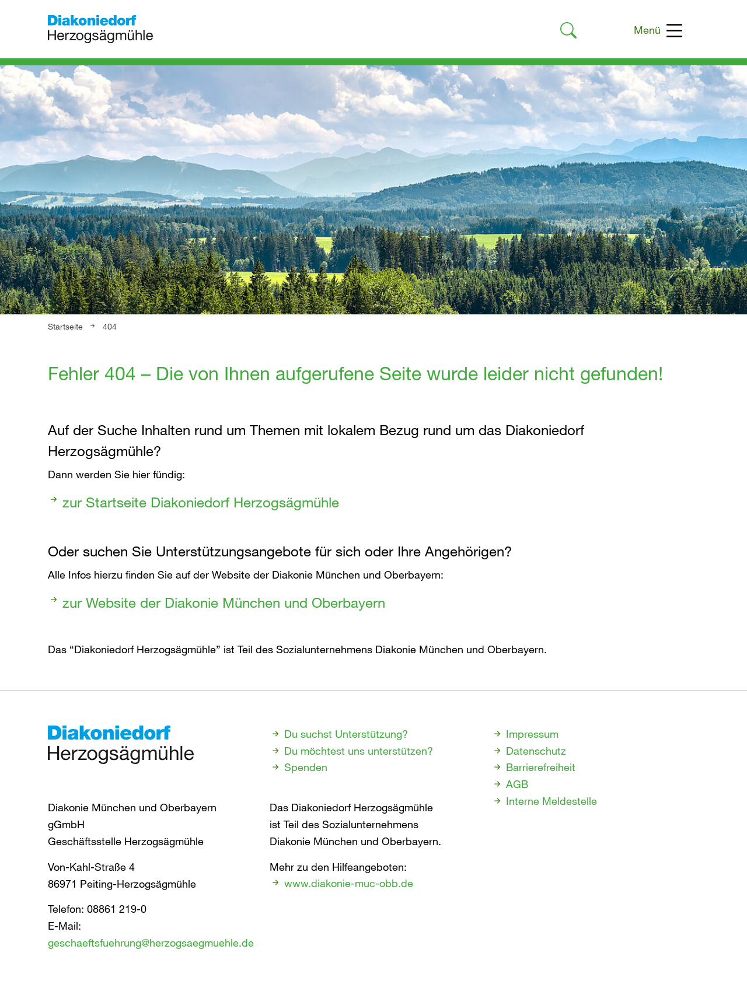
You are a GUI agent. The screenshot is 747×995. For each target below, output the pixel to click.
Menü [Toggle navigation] (658, 30)
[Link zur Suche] (568, 32)
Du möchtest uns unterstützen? (358, 750)
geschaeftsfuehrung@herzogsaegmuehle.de (151, 942)
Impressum (532, 733)
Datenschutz (536, 750)
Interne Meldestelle (551, 800)
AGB (517, 783)
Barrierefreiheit (540, 767)
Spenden (305, 767)
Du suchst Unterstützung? (346, 733)
